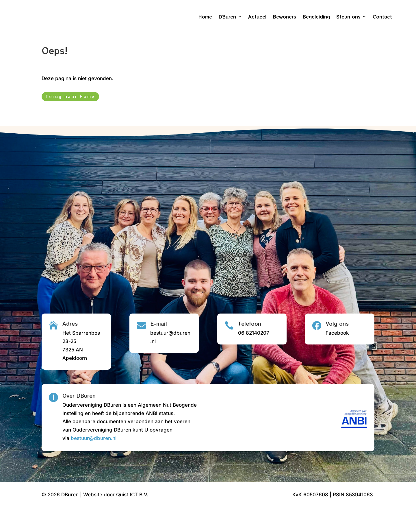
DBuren (227, 16)
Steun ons (348, 16)
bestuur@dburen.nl (93, 447)
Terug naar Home (70, 105)
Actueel (257, 16)
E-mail (158, 332)
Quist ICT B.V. (132, 504)
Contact (382, 16)
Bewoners (284, 16)
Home (205, 16)
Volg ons (337, 332)
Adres (70, 332)
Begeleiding (316, 16)
